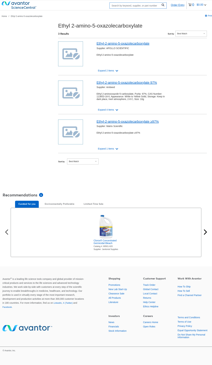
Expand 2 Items (106, 70)
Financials (113, 326)
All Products (114, 298)
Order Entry (178, 5)
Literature (113, 302)
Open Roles (149, 326)
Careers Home (150, 322)
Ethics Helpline (151, 306)
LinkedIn (58, 303)
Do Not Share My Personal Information (191, 336)
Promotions (114, 285)
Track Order (149, 285)
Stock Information (117, 331)
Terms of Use (184, 321)
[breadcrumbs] (22, 16)
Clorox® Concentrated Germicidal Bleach (105, 241)
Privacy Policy (185, 326)
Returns (147, 298)
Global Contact (151, 289)
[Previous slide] (7, 232)
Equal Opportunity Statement (192, 330)
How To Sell (184, 291)
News (111, 322)
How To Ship (184, 286)
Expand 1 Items (106, 148)
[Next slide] (205, 232)
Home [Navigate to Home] (4, 16)
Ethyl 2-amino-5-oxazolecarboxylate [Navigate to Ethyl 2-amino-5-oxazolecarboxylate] (26, 16)
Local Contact (150, 293)
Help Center (149, 302)
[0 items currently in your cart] (197, 5)
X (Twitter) (68, 303)
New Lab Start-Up (117, 289)
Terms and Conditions (189, 317)
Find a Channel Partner (190, 295)
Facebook (7, 307)
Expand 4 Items (106, 109)
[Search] (135, 5)
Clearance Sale (116, 293)
